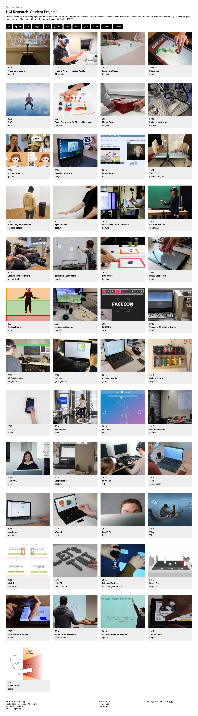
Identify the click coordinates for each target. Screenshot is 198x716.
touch (95, 26)
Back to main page (14, 7)
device (118, 26)
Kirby (171, 701)
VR (47, 26)
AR (27, 26)
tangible (37, 26)
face (67, 26)
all (9, 26)
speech (106, 26)
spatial (18, 26)
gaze (86, 26)
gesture (57, 26)
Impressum (104, 706)
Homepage (104, 704)
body (77, 26)
